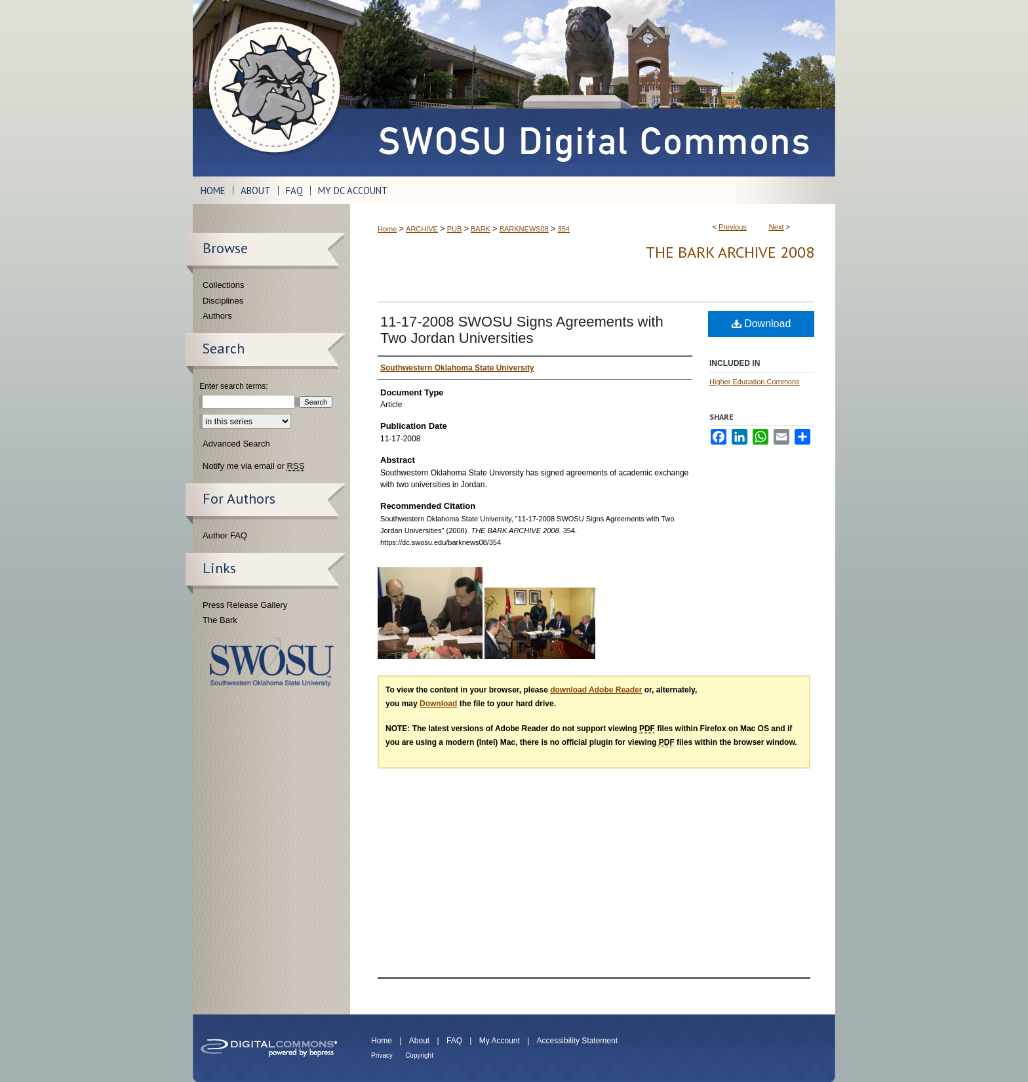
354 (564, 229)
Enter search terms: (233, 386)
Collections (224, 285)
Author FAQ (225, 535)
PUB (454, 229)
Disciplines (223, 301)
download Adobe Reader (596, 689)
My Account (499, 1040)
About (419, 1040)
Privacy (382, 1055)
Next (776, 227)
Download (761, 323)
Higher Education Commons (754, 382)
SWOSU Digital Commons (592, 88)
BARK (480, 229)
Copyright (419, 1055)
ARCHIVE (422, 229)
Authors (217, 316)
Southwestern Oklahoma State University (272, 662)
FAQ (454, 1040)
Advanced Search (236, 444)
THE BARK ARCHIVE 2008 (730, 252)
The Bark (220, 620)
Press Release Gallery (245, 605)
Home (387, 229)
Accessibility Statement (577, 1040)
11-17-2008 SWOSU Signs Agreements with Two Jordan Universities (521, 329)
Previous (733, 227)
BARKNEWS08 (524, 229)
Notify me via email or (253, 466)
